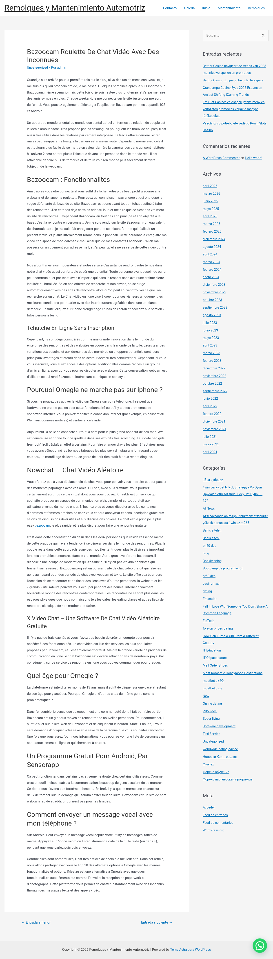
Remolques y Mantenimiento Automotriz (74, 8)
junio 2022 (211, 398)
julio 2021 (210, 436)
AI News (209, 507)
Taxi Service (212, 732)
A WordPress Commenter (222, 158)
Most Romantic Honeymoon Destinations (233, 671)
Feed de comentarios (218, 820)
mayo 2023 (211, 337)
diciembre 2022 (214, 368)
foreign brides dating (218, 627)
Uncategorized (38, 67)
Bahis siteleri (212, 529)
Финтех (208, 762)
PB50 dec (210, 709)
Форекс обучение (216, 770)
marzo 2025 (212, 224)
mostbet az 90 (213, 679)
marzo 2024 (212, 261)
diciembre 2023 (214, 284)
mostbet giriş (213, 686)
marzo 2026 (212, 193)
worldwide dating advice (221, 747)
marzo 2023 (212, 352)
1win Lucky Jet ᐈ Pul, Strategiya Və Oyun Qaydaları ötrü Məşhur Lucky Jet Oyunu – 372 (233, 493)
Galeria (192, 8)
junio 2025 (211, 201)
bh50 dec (210, 544)
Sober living (211, 717)
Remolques (256, 8)
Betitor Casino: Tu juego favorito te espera (234, 80)
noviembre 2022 (215, 375)
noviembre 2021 (215, 428)
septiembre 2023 (215, 307)
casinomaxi (211, 582)
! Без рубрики (213, 479)
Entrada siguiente (156, 922)
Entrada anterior (37, 922)
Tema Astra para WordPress (190, 950)
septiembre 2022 (215, 390)
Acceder (209, 805)
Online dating (213, 702)
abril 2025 (210, 216)
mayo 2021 (211, 443)
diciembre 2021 (214, 420)
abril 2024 (210, 254)
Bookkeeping (212, 559)
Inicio (208, 8)
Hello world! (255, 158)
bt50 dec (209, 575)
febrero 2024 (212, 269)
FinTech (209, 619)
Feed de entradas (216, 813)
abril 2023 (210, 345)
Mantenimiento (230, 8)
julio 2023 (210, 322)
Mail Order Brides (216, 664)
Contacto (173, 8)
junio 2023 (211, 330)
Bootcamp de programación (224, 567)
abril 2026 (210, 186)
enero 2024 (211, 277)
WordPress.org (214, 828)
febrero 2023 (212, 360)
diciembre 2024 (214, 239)
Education (210, 597)
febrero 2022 (212, 413)
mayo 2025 (211, 209)
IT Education (212, 649)
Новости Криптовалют (221, 754)
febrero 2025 (212, 231)
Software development (220, 724)
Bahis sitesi (211, 537)
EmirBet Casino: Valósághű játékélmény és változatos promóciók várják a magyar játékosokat (235, 109)
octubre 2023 (213, 299)
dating (207, 590)
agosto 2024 (212, 246)
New (206, 694)
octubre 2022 (213, 383)
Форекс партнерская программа (228, 777)
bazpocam (43, 525)
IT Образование (215, 656)
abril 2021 (210, 451)
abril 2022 (210, 405)
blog (206, 552)
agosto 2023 (212, 314)
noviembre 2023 (215, 292)
